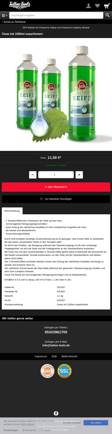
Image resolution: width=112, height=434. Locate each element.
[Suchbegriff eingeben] (56, 15)
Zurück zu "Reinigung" (15, 21)
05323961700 (56, 332)
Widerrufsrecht (69, 356)
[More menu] (88, 6)
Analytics (46, 430)
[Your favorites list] (97, 6)
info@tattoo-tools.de (56, 345)
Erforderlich (31, 430)
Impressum (41, 356)
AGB (54, 356)
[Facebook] (56, 413)
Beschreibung (12, 211)
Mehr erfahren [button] (27, 424)
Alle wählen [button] (96, 423)
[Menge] (56, 174)
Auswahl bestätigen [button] (72, 423)
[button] (56, 199)
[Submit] (107, 15)
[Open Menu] (4, 15)
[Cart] (107, 6)
